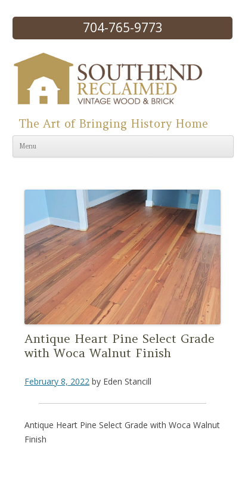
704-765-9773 (123, 27)
